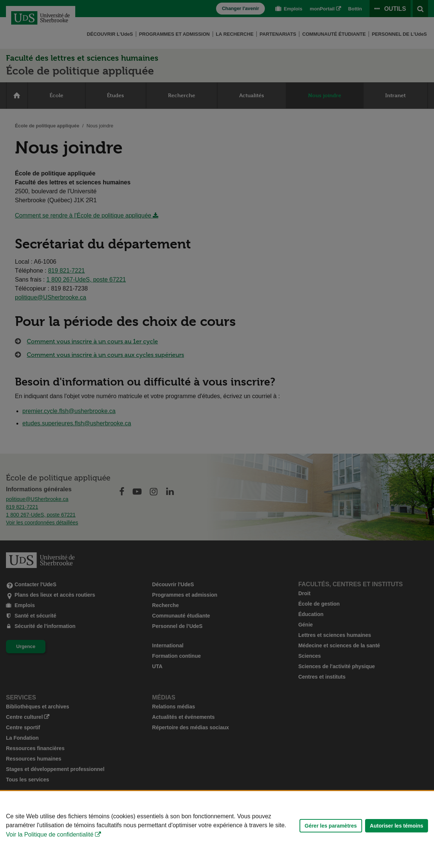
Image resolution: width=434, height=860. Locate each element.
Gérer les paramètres (331, 826)
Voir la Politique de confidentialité (50, 834)
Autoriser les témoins (396, 826)
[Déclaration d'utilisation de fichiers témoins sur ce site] (217, 825)
